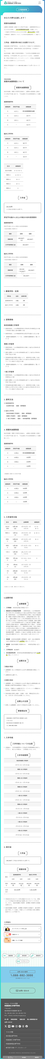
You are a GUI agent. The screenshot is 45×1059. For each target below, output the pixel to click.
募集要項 (37, 1057)
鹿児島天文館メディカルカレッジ (16, 1048)
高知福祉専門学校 (11, 1036)
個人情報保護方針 (32, 1019)
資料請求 (24, 1057)
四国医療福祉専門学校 (13, 1044)
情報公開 (22, 1019)
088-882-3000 (22, 975)
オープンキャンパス (10, 1057)
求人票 (6, 1019)
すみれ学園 (9, 1032)
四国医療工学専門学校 (13, 1040)
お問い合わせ (8, 1022)
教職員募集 (14, 1019)
